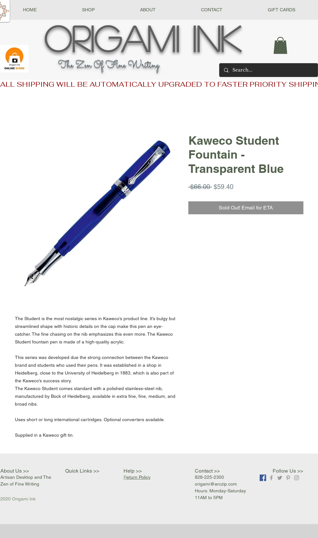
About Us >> (14, 471)
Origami (111, 37)
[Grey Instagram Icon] (296, 478)
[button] (88, 10)
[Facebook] (263, 478)
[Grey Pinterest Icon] (288, 478)
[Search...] (268, 70)
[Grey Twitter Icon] (280, 478)
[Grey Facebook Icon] (271, 478)
